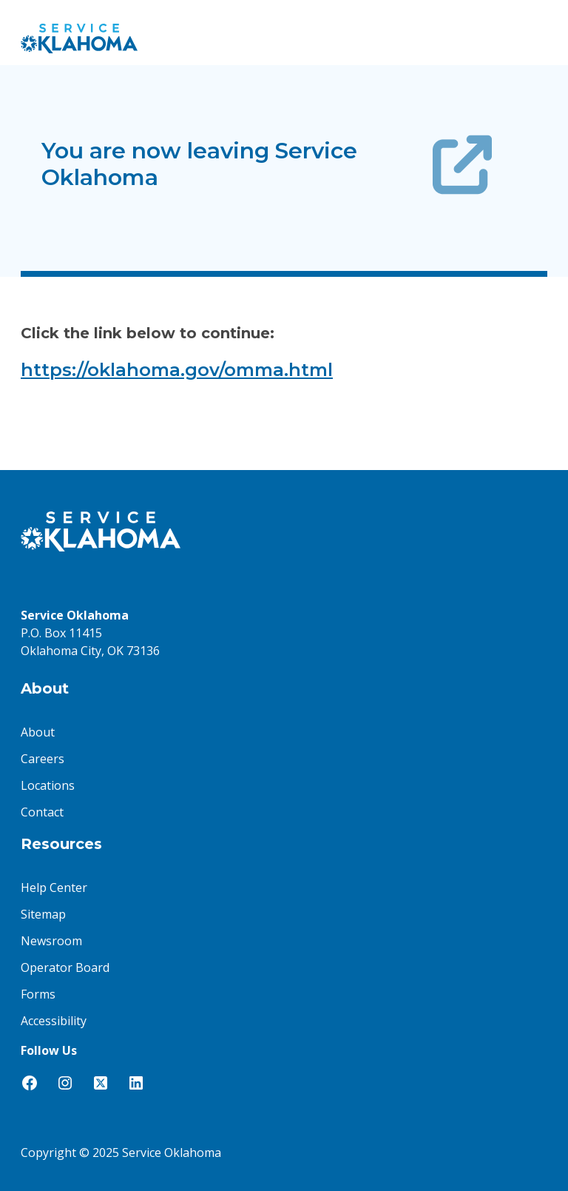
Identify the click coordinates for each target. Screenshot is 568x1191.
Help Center (54, 887)
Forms (38, 994)
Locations (48, 785)
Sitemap (43, 914)
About (38, 732)
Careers (42, 759)
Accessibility (54, 1021)
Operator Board (65, 967)
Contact (42, 812)
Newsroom (51, 941)
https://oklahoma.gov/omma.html (177, 369)
